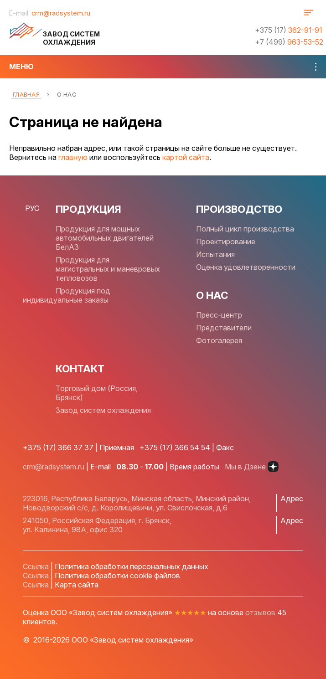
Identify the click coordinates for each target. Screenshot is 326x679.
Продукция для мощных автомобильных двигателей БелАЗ (105, 238)
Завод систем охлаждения (103, 410)
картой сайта (185, 157)
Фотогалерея (219, 340)
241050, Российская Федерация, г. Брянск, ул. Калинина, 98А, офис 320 (97, 525)
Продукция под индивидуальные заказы (66, 295)
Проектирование (225, 241)
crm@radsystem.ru (60, 13)
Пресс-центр (219, 314)
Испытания (215, 254)
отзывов (260, 612)
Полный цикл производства (245, 228)
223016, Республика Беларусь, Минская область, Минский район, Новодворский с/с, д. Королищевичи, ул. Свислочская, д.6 (137, 503)
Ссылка (36, 566)
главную (73, 157)
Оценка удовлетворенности (245, 267)
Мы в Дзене (252, 466)
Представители (224, 327)
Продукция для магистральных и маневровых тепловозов (108, 269)
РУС (32, 208)
